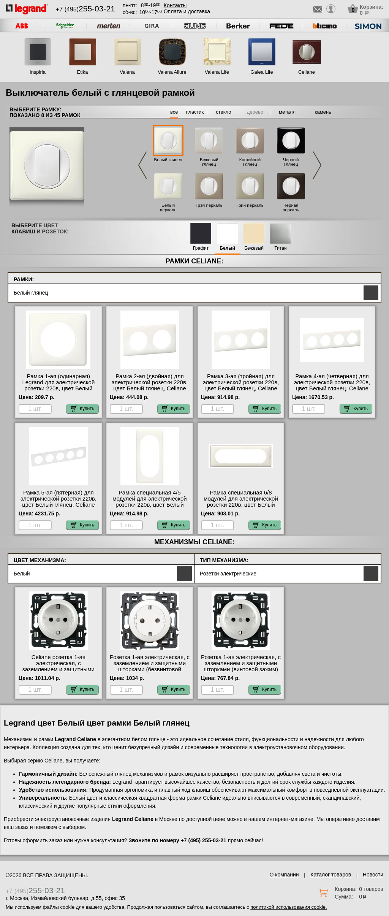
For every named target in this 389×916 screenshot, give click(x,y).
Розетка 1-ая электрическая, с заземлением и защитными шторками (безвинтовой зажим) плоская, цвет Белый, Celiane (150, 669)
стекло (223, 112)
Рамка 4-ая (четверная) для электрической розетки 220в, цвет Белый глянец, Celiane (332, 382)
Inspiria (38, 72)
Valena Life (217, 72)
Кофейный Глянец (250, 161)
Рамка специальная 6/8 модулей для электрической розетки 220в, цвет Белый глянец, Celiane (241, 502)
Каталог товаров (330, 875)
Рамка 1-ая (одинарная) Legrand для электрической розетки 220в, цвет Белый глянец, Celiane (58, 385)
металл (287, 112)
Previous (142, 165)
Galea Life (261, 72)
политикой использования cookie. (288, 907)
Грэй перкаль (209, 205)
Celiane (306, 72)
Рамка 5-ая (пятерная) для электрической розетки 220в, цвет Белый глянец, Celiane (58, 499)
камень (323, 112)
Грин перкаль (249, 205)
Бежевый (254, 248)
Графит (201, 248)
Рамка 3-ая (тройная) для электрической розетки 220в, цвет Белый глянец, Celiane (241, 382)
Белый (227, 248)
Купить (82, 409)
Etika (82, 72)
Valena (127, 72)
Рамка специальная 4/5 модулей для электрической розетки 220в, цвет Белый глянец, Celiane (149, 502)
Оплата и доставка (187, 11)
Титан (281, 248)
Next (317, 165)
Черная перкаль (291, 207)
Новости (373, 875)
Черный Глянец (291, 161)
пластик (195, 112)
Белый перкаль (168, 207)
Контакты (175, 5)
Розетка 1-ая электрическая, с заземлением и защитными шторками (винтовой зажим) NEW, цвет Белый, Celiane (241, 666)
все (174, 112)
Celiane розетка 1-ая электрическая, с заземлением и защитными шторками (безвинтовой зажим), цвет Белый (58, 669)
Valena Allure (172, 72)
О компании (284, 875)
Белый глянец (168, 159)
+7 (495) (85, 9)
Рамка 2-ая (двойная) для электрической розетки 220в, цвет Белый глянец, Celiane (150, 382)
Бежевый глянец (209, 161)
